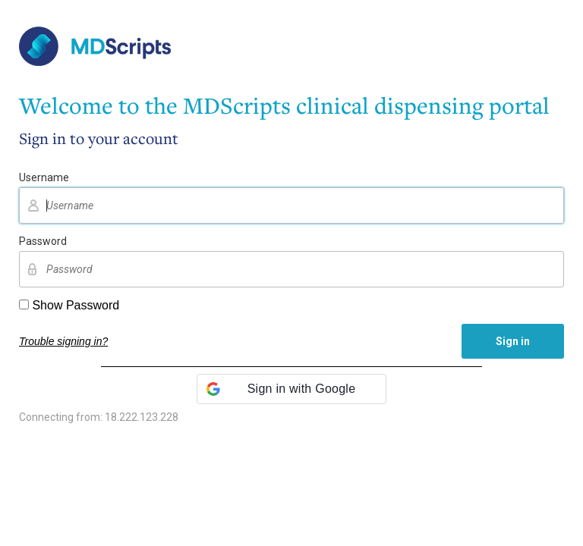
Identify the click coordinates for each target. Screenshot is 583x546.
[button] (291, 389)
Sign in (513, 341)
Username (44, 177)
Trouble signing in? (63, 341)
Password (43, 241)
